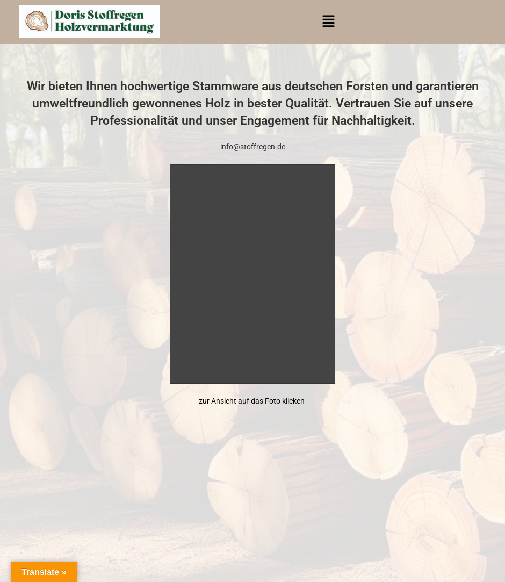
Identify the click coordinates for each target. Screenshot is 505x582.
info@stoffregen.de (252, 146)
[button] (329, 22)
